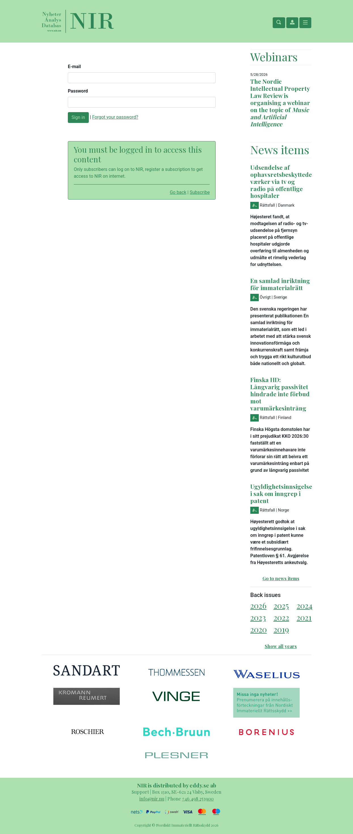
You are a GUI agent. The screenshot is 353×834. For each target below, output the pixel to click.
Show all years (281, 646)
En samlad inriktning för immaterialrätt (280, 284)
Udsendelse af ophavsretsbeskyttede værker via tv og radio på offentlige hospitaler (281, 181)
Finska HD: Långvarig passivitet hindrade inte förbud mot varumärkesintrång (280, 394)
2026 (258, 605)
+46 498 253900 (198, 799)
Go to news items (280, 578)
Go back (178, 192)
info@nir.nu (151, 799)
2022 (281, 617)
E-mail (74, 66)
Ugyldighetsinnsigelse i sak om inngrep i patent (281, 493)
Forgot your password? (115, 117)
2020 (258, 629)
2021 (304, 617)
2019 (281, 629)
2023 (258, 617)
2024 (304, 605)
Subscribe (200, 192)
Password (78, 91)
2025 (281, 605)
